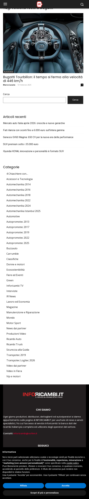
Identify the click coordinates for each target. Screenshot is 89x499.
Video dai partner (16, 365)
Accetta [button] (65, 485)
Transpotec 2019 (16, 355)
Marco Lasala (9, 85)
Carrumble (12, 253)
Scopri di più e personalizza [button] (44, 493)
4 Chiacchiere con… (17, 173)
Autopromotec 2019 (17, 232)
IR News (11, 296)
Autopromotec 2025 (17, 243)
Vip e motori (13, 376)
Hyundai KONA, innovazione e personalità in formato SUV (33, 151)
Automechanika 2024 (18, 205)
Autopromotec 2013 (17, 221)
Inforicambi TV (14, 285)
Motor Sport (13, 323)
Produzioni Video (16, 333)
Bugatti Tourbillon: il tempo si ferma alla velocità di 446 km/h (43, 79)
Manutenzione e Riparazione (23, 312)
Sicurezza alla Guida (17, 349)
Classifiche (12, 259)
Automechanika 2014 (18, 184)
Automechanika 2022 (18, 200)
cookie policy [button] (73, 463)
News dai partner (16, 328)
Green (9, 280)
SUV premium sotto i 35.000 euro (20, 144)
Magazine (12, 307)
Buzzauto (11, 248)
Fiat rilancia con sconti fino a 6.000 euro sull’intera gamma (33, 130)
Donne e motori (15, 264)
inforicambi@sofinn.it (25, 433)
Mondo (10, 317)
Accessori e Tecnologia (19, 179)
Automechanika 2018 (18, 195)
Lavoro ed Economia (18, 301)
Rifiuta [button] (23, 485)
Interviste (11, 291)
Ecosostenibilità (15, 269)
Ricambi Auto (13, 339)
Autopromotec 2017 (17, 227)
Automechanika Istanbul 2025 (23, 211)
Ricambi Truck (14, 344)
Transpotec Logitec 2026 (20, 360)
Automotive (8, 72)
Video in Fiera (14, 371)
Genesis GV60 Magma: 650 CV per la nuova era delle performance (38, 137)
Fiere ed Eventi (14, 275)
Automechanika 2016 (18, 189)
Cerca (6, 94)
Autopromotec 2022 (17, 237)
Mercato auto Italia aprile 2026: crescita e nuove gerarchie (34, 123)
